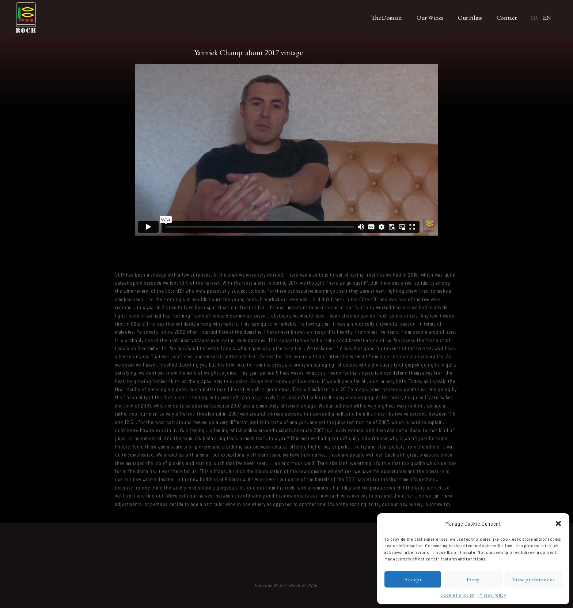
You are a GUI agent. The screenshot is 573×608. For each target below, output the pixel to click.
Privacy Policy (492, 594)
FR (534, 18)
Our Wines (430, 18)
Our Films (470, 18)
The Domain (386, 18)
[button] (558, 523)
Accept (413, 579)
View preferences (533, 579)
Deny (473, 579)
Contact (507, 18)
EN (547, 18)
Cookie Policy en (457, 594)
